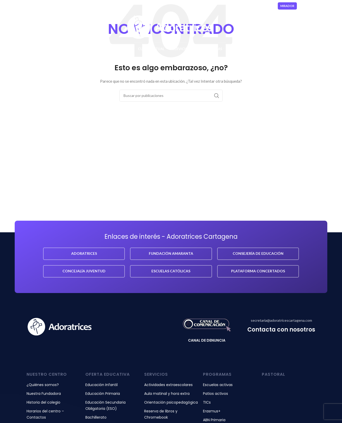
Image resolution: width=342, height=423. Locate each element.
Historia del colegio (43, 402)
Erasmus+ (212, 411)
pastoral (273, 374)
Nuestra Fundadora (44, 393)
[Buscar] (171, 96)
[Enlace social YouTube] (321, 6)
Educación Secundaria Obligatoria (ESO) (105, 405)
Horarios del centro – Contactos (45, 414)
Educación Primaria (102, 393)
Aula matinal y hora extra (167, 393)
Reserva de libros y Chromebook (160, 414)
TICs (207, 402)
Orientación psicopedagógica (171, 402)
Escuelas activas (218, 384)
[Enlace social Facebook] (308, 6)
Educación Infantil (101, 384)
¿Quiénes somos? (43, 384)
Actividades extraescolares (168, 384)
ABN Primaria (214, 419)
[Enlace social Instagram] (314, 6)
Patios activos (215, 393)
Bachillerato (96, 417)
